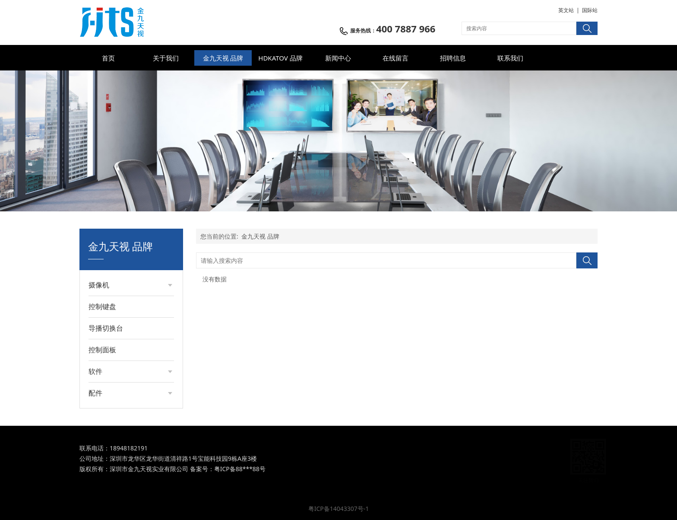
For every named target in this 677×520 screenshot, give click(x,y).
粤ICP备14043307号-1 (338, 508)
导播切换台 (106, 328)
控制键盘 (102, 306)
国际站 (590, 10)
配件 (95, 393)
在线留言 (395, 58)
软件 (95, 371)
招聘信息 (453, 58)
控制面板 (102, 349)
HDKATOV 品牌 (280, 58)
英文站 (566, 10)
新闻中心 (338, 58)
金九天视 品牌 (223, 58)
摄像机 (99, 285)
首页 (108, 58)
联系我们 (510, 58)
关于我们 (166, 58)
